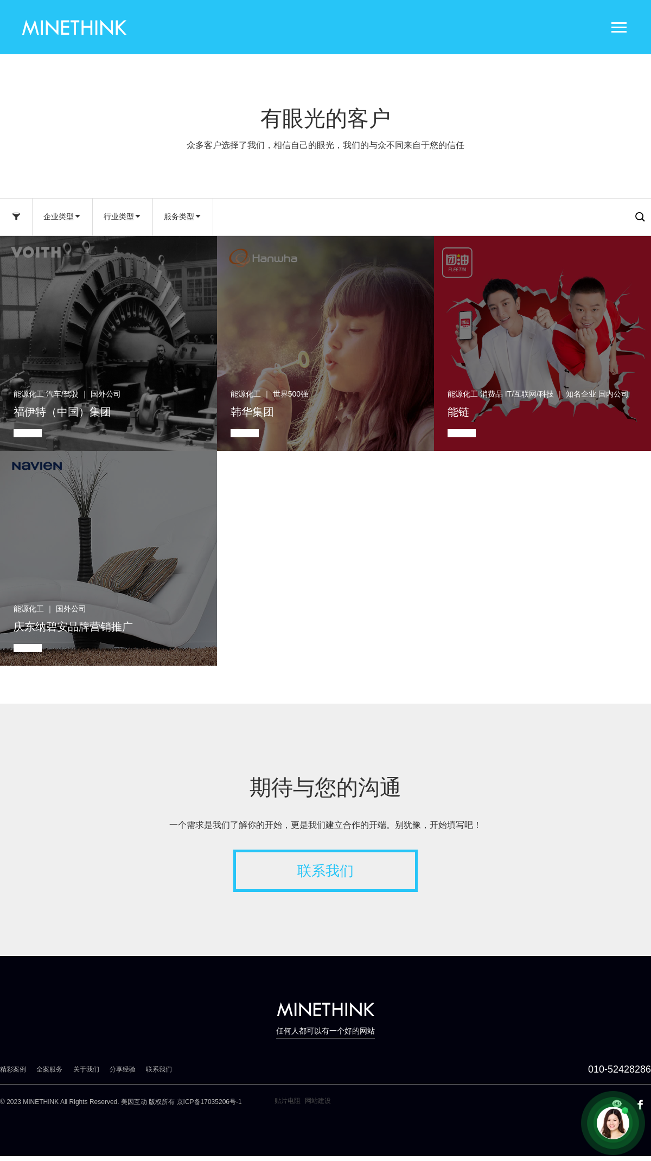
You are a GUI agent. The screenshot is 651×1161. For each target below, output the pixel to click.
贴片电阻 (288, 1101)
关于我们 (86, 1069)
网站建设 (318, 1101)
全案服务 (49, 1069)
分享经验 (123, 1069)
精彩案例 (13, 1069)
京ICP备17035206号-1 (209, 1102)
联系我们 (325, 871)
